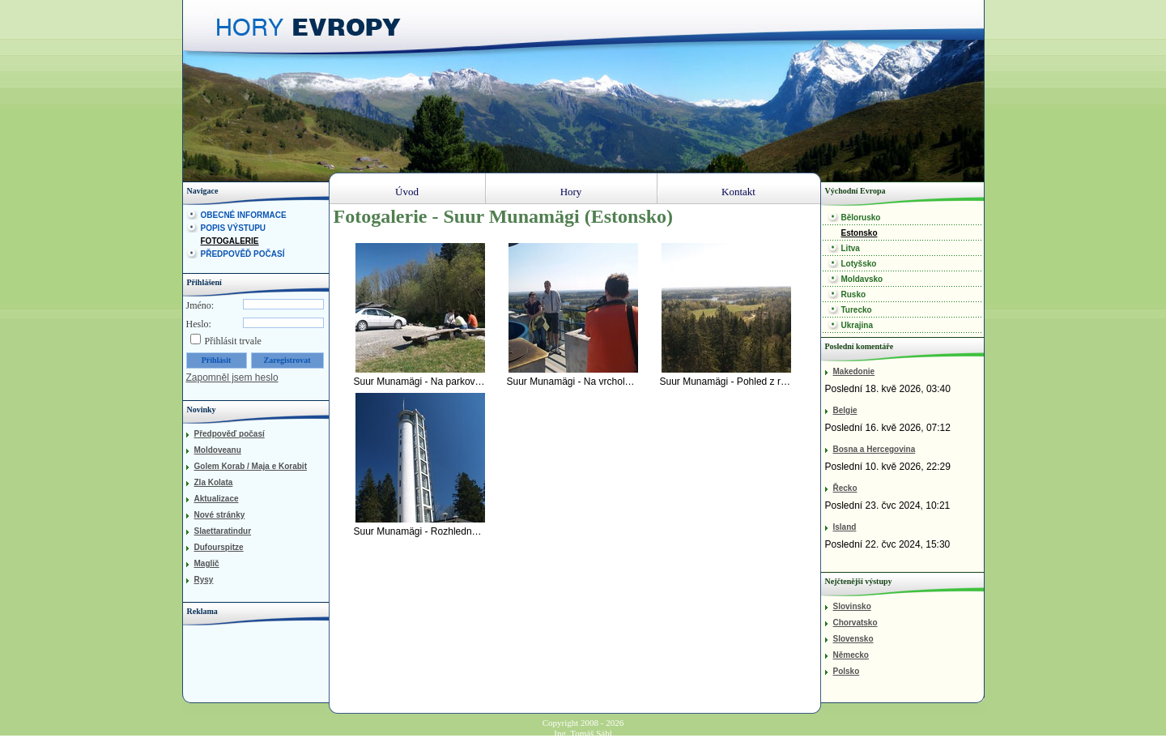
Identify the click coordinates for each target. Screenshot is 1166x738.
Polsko (846, 671)
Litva (850, 248)
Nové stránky (219, 514)
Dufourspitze (219, 547)
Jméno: (200, 305)
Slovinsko (852, 606)
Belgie (845, 410)
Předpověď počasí (243, 254)
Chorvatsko (855, 622)
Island (845, 527)
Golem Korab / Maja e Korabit (250, 466)
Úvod (407, 192)
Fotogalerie (230, 241)
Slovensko (853, 638)
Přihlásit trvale (233, 341)
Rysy (204, 579)
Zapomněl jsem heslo (232, 377)
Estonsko (859, 232)
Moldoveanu (217, 450)
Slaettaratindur (223, 531)
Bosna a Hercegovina (874, 449)
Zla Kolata (213, 482)
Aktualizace (216, 498)
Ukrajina (857, 325)
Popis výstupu (233, 228)
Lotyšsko (859, 263)
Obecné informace (244, 215)
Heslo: (198, 324)
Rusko (853, 294)
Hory (571, 192)
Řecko (845, 488)
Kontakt (738, 192)
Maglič (206, 563)
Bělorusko (861, 217)
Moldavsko (862, 279)
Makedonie (854, 371)
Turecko (856, 309)
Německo (851, 655)
